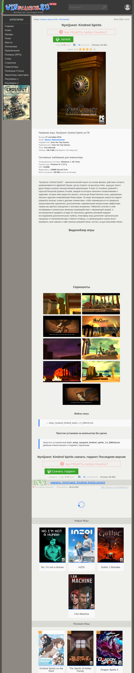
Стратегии (10, 63)
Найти (105, 7)
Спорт (8, 58)
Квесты (8, 42)
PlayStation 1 (11, 79)
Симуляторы (11, 67)
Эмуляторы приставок (17, 75)
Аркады (9, 34)
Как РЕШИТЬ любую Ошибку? (85, 32)
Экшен (48, 140)
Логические (11, 46)
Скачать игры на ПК (48, 19)
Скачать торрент (63, 471)
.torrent (65, 39)
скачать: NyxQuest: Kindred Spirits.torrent (78, 482)
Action (8, 30)
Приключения (12, 50)
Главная (9, 26)
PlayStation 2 (11, 83)
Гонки (8, 38)
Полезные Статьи (14, 71)
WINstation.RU (28, 7)
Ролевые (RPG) (13, 54)
